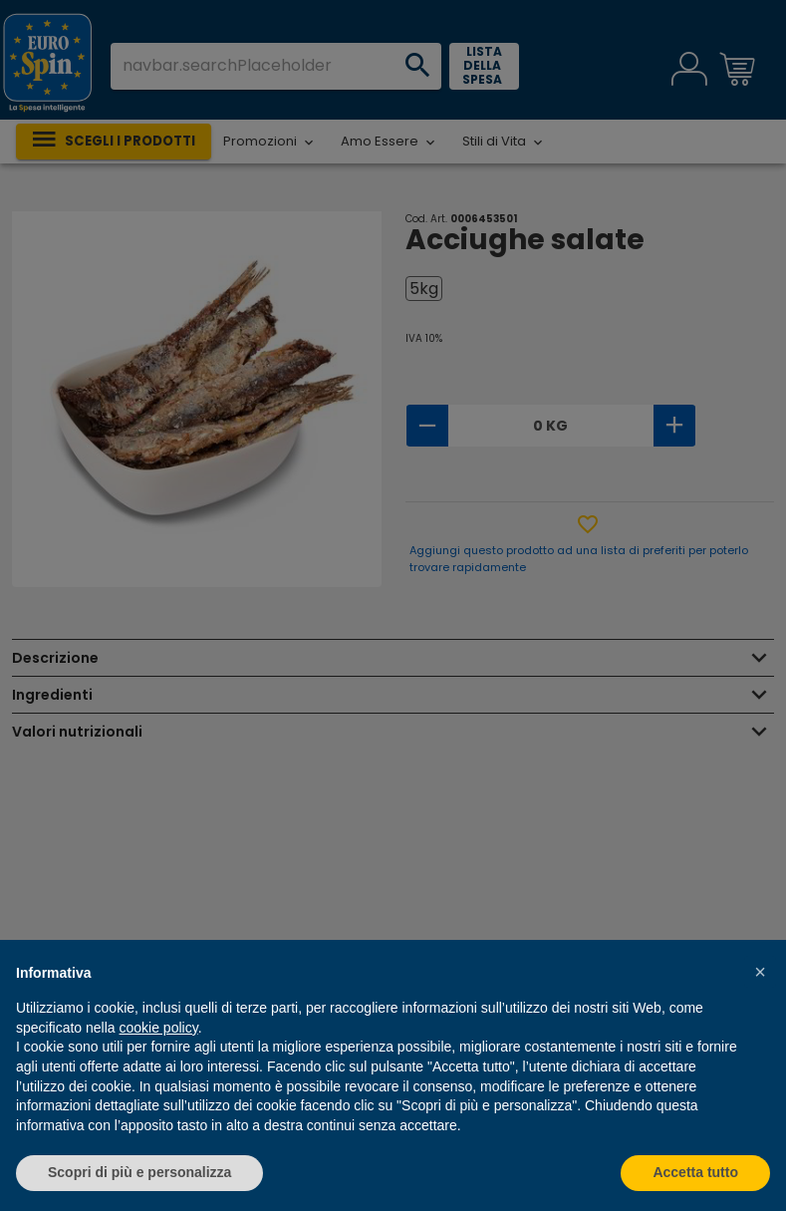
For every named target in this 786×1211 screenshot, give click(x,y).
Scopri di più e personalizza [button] (139, 1172)
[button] (760, 972)
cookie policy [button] (159, 1028)
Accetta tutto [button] (695, 1172)
